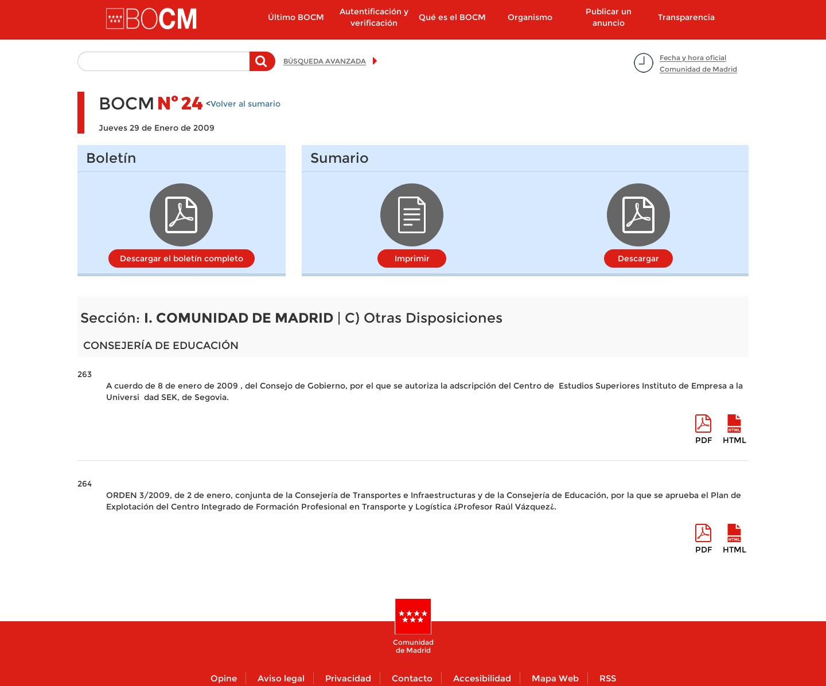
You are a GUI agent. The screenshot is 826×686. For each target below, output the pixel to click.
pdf (703, 440)
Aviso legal (281, 678)
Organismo (530, 17)
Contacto (412, 678)
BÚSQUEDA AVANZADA (324, 61)
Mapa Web (555, 678)
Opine (224, 678)
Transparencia (686, 17)
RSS (607, 678)
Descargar (638, 258)
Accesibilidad (482, 678)
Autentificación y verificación (374, 17)
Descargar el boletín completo (181, 258)
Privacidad (348, 678)
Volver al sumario (245, 104)
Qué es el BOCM (452, 17)
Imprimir (412, 258)
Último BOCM (296, 17)
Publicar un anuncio (609, 17)
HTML (734, 440)
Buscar (262, 67)
